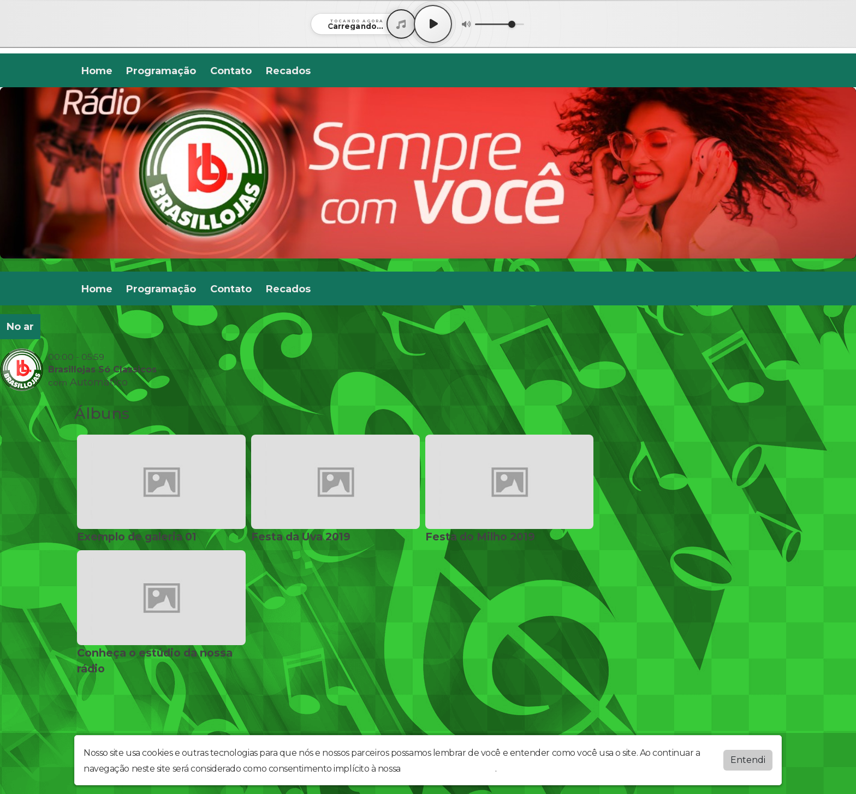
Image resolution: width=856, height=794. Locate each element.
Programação (161, 71)
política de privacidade (448, 768)
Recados (288, 71)
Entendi (747, 760)
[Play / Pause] (433, 24)
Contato (231, 71)
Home (96, 71)
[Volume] (499, 24)
